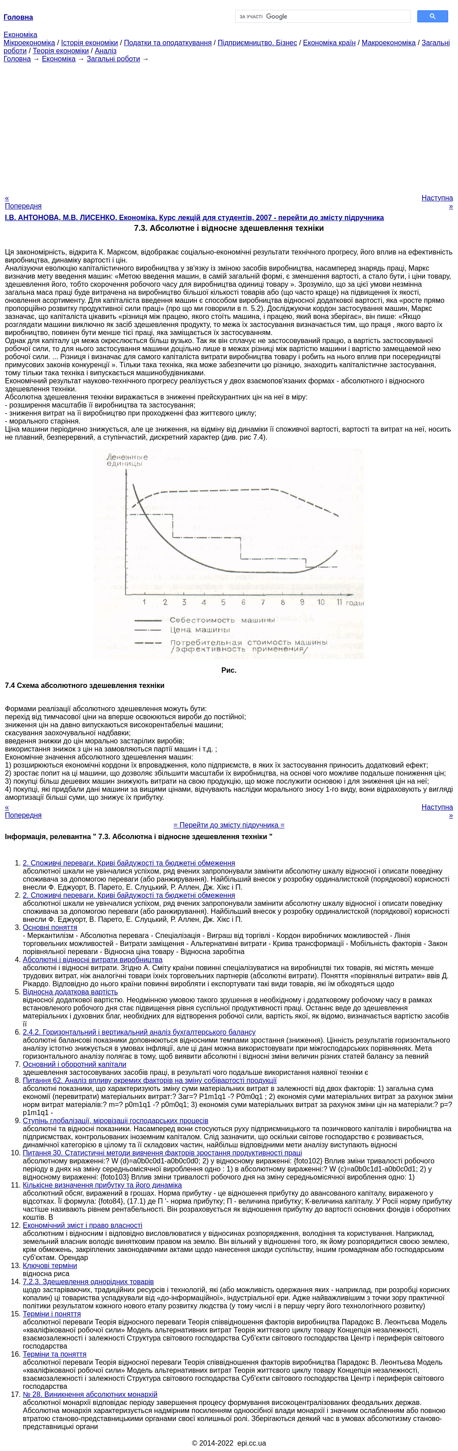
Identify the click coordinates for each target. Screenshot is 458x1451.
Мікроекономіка (29, 43)
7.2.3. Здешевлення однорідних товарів (88, 1282)
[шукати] (322, 17)
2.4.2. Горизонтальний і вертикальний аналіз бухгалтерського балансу (139, 1032)
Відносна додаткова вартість (70, 992)
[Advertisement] (229, 125)
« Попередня (23, 202)
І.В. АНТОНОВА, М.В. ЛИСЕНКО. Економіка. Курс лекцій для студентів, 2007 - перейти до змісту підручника (194, 217)
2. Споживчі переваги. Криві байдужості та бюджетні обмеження (129, 863)
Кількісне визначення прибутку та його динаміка (102, 1185)
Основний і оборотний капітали (75, 1064)
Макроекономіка (389, 43)
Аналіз (106, 51)
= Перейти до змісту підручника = (229, 825)
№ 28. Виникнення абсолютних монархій (90, 1394)
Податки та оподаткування (168, 43)
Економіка (20, 34)
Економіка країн (329, 43)
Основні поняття (50, 927)
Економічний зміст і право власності (82, 1225)
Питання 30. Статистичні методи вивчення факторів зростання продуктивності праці (162, 1153)
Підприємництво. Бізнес (257, 43)
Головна (17, 59)
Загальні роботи (113, 59)
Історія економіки (89, 43)
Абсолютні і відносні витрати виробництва (92, 959)
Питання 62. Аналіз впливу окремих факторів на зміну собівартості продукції (150, 1080)
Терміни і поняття (52, 1314)
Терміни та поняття (54, 1354)
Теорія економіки (61, 51)
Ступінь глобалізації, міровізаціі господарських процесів (115, 1120)
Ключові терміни (50, 1265)
